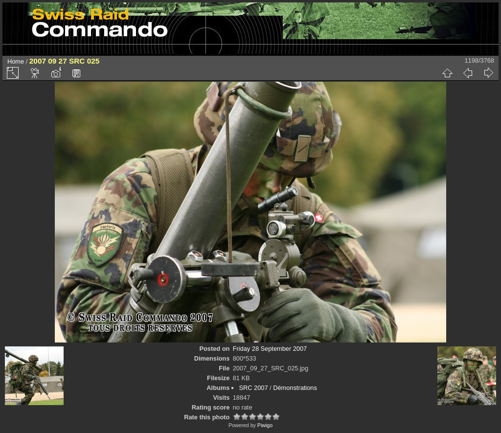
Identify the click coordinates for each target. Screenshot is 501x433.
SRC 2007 (253, 387)
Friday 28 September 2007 (270, 348)
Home (15, 61)
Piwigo (265, 425)
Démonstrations (295, 387)
